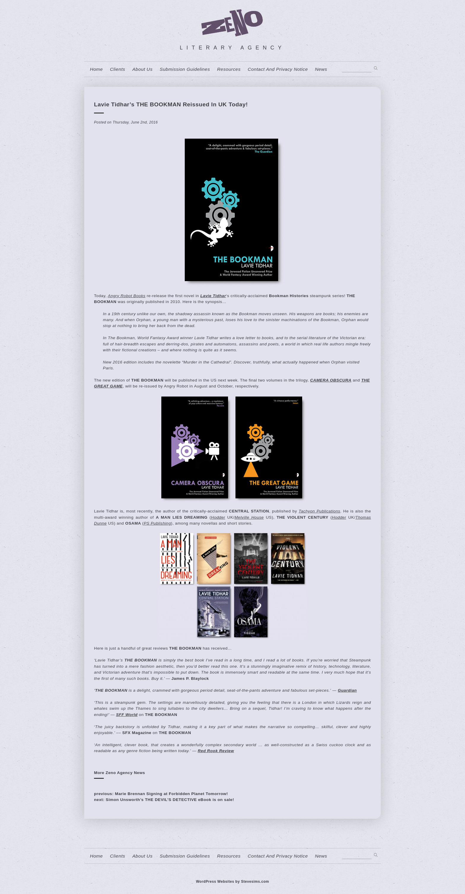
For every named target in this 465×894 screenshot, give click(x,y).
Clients (117, 69)
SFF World (127, 714)
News (321, 69)
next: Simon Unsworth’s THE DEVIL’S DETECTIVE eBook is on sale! (164, 799)
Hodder (218, 517)
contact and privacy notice (278, 69)
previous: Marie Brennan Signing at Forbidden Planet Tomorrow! (161, 794)
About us (142, 69)
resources (229, 69)
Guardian (347, 690)
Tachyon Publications (319, 511)
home (96, 69)
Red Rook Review (216, 751)
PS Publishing (157, 523)
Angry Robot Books (127, 296)
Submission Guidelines (185, 69)
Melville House (249, 517)
